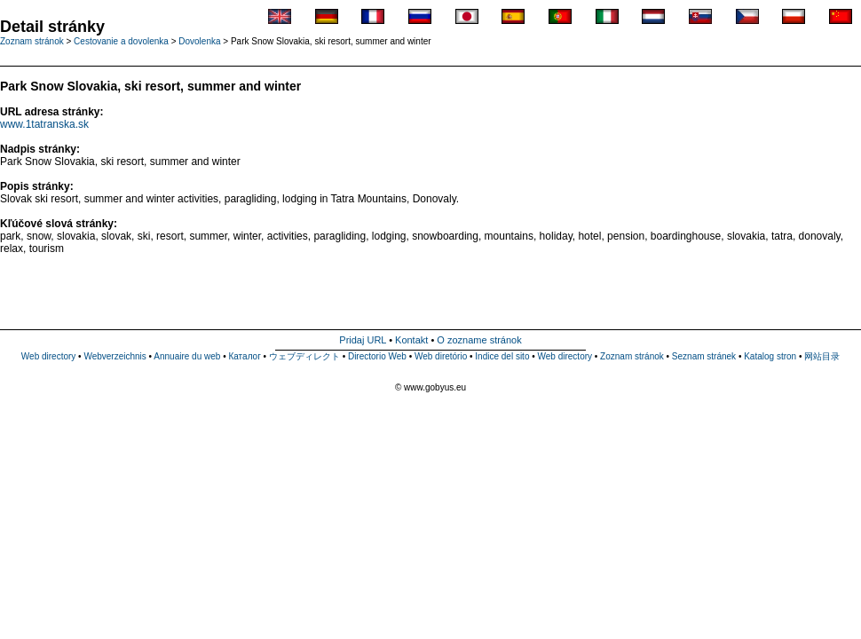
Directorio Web (377, 356)
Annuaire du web (187, 356)
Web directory (48, 356)
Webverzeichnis (114, 356)
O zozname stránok (479, 340)
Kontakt (411, 340)
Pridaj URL (362, 340)
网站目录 (822, 356)
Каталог (244, 356)
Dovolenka (199, 41)
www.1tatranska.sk (44, 124)
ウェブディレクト (304, 356)
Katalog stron (770, 356)
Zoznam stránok (632, 356)
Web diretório (441, 356)
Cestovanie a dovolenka (121, 41)
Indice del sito (502, 356)
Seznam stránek (704, 356)
